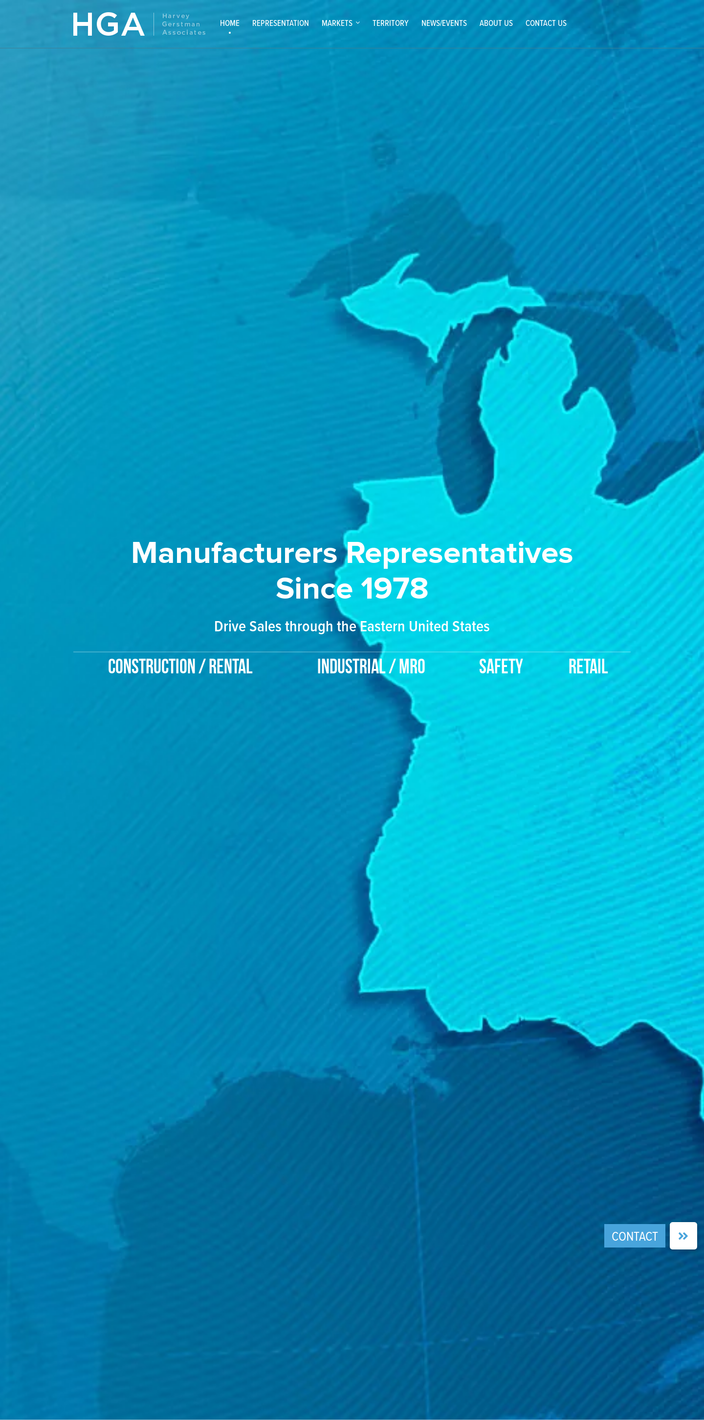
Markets (337, 23)
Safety (501, 668)
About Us (496, 23)
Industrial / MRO (371, 668)
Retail (588, 668)
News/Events (444, 23)
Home (230, 23)
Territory (391, 23)
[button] (683, 1235)
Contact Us (546, 23)
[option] (352, 589)
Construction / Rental (180, 668)
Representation (280, 23)
